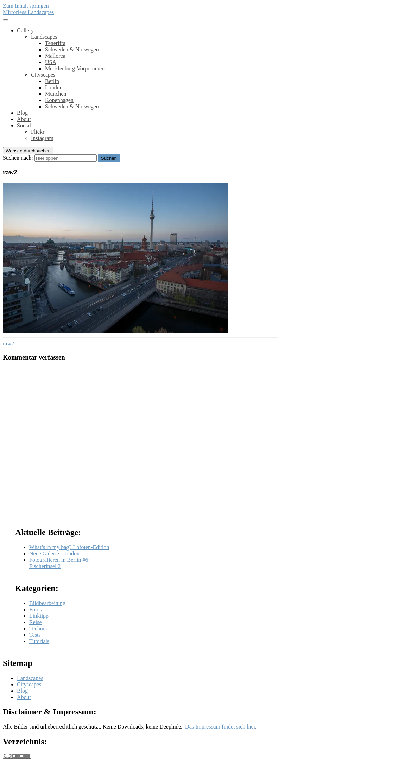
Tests (35, 635)
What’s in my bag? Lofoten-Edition (69, 547)
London (54, 87)
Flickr (37, 132)
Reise (35, 622)
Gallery (25, 30)
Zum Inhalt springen (26, 6)
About (24, 119)
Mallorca (55, 56)
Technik (38, 628)
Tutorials (39, 641)
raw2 (8, 343)
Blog (22, 113)
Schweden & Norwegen (72, 49)
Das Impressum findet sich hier (220, 727)
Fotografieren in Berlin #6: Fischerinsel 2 (59, 563)
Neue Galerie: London (54, 554)
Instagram (42, 138)
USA (50, 62)
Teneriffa (55, 43)
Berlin (52, 81)
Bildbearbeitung (47, 603)
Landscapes (44, 37)
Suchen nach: (18, 158)
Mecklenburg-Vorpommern (75, 68)
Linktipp (39, 616)
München (55, 94)
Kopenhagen (59, 100)
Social (24, 125)
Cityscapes (43, 75)
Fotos (35, 609)
